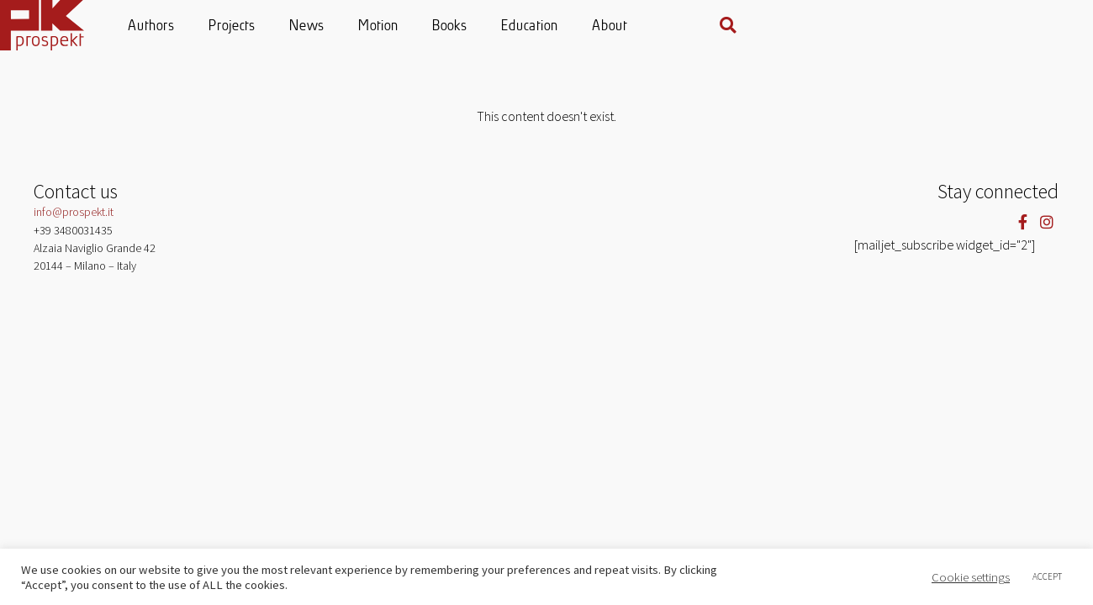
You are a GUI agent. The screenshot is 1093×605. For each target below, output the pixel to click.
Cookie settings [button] (971, 577)
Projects (399, 26)
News (474, 26)
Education (697, 26)
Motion (545, 26)
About (777, 26)
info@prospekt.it (74, 211)
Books (617, 26)
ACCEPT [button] (1047, 576)
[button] (1048, 25)
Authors (318, 26)
